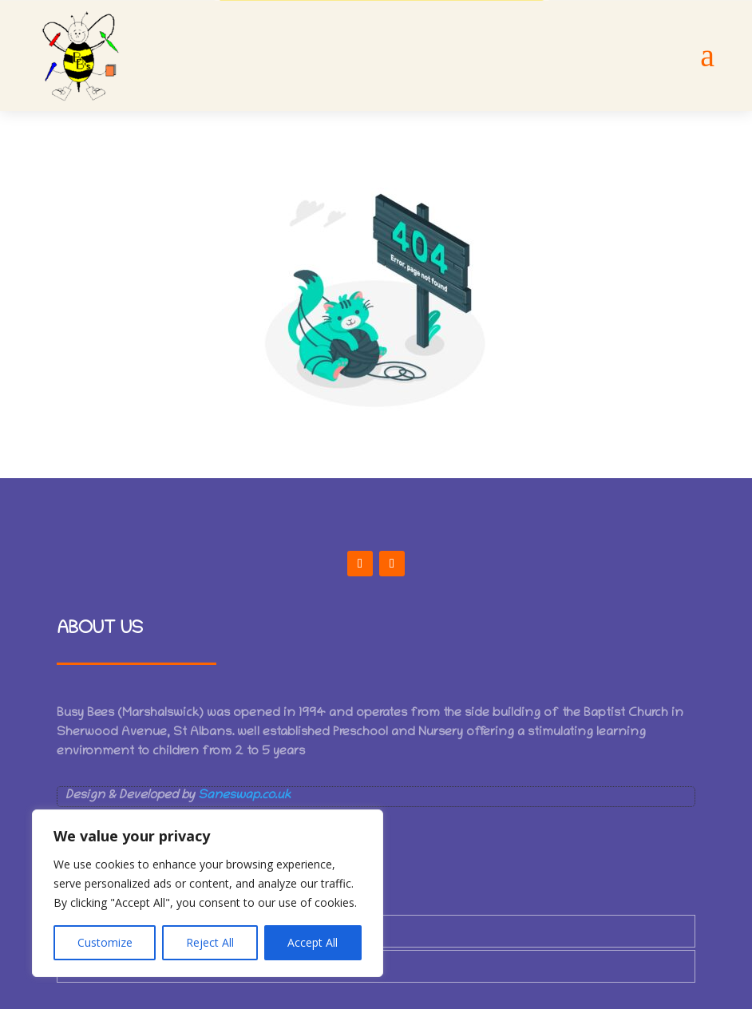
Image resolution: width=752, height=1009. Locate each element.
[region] (207, 893)
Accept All (312, 942)
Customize (105, 942)
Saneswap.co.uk (244, 796)
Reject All (210, 942)
